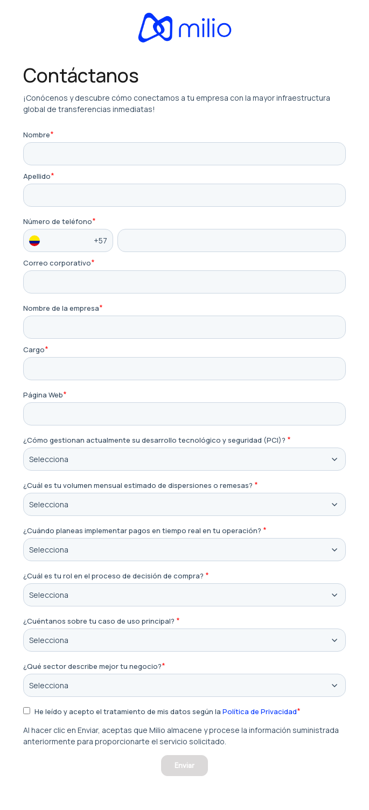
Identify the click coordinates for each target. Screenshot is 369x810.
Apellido (37, 176)
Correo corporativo (57, 263)
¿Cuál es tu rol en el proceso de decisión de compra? (113, 575)
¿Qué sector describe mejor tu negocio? (92, 666)
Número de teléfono (57, 221)
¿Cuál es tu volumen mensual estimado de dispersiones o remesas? (138, 485)
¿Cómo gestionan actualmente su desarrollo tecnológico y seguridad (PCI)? (154, 440)
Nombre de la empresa (61, 308)
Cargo (34, 349)
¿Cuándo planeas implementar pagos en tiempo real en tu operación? (142, 530)
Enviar (184, 765)
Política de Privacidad (259, 711)
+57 (68, 240)
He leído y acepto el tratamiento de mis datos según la (165, 711)
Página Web (43, 395)
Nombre (36, 134)
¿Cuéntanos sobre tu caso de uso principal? (99, 621)
